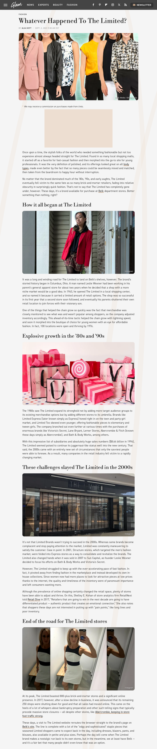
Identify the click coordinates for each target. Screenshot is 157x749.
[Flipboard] (106, 6)
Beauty (58, 4)
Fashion (72, 4)
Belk (101, 191)
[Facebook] (93, 6)
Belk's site (28, 726)
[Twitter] (119, 6)
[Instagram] (112, 6)
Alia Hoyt (26, 28)
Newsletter (141, 5)
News (30, 4)
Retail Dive (34, 599)
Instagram (129, 271)
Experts (43, 4)
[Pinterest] (99, 6)
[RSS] (125, 6)
